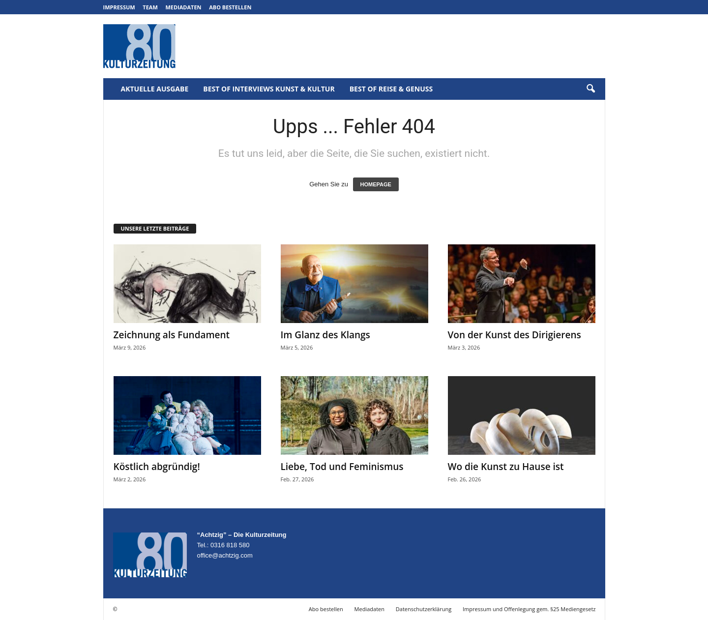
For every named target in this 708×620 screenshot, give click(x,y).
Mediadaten (183, 7)
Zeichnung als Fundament (172, 334)
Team (150, 7)
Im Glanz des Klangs (325, 334)
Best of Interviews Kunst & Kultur (268, 88)
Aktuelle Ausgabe (155, 88)
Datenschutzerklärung (423, 609)
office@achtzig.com (225, 555)
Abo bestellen (230, 7)
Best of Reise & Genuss (391, 88)
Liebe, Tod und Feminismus (342, 466)
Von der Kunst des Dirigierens (514, 334)
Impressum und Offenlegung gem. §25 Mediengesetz (529, 609)
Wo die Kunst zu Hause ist (506, 466)
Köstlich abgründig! (157, 466)
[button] (590, 89)
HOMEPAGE (375, 184)
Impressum (119, 7)
